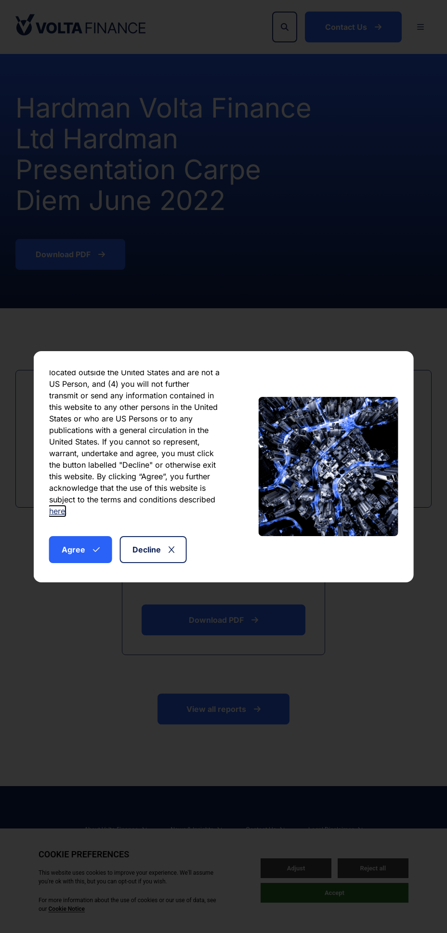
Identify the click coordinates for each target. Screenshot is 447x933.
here (57, 511)
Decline (153, 549)
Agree (81, 549)
